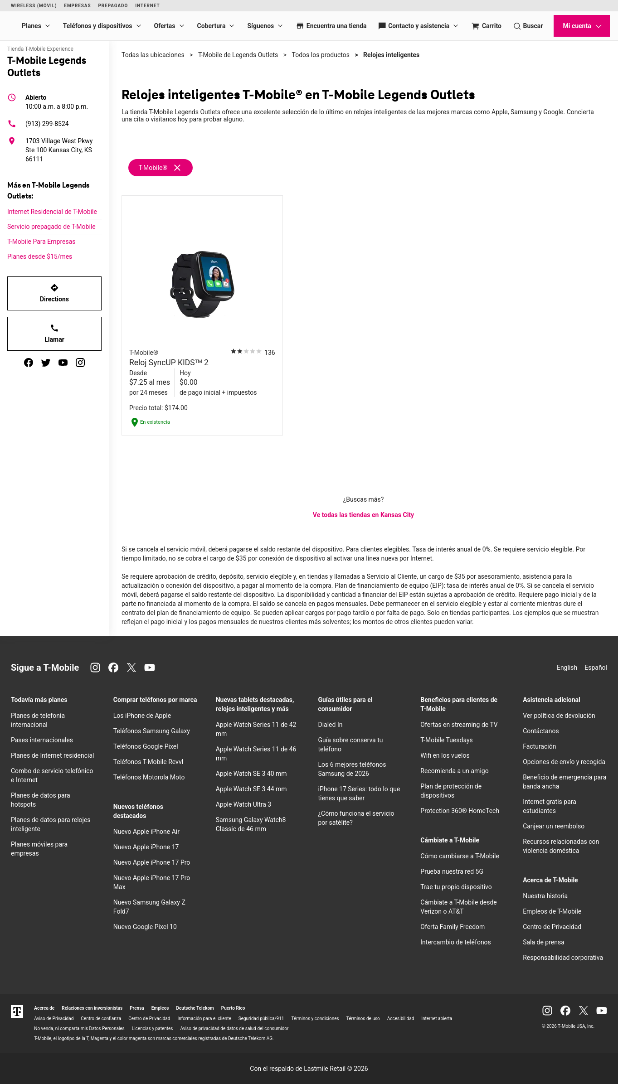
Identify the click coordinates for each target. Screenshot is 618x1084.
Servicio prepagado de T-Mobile (51, 226)
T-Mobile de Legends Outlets (238, 54)
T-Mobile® (152, 167)
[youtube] (63, 362)
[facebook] (28, 362)
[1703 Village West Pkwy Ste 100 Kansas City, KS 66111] (54, 150)
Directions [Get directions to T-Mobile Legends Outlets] (54, 293)
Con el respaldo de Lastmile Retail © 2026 (309, 1068)
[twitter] (45, 362)
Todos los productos (321, 54)
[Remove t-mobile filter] (161, 167)
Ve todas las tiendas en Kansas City (363, 514)
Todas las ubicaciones (153, 54)
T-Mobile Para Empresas (41, 241)
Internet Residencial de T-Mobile (52, 211)
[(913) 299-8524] (54, 123)
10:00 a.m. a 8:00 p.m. (56, 101)
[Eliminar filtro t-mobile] (177, 167)
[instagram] (80, 362)
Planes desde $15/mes (39, 256)
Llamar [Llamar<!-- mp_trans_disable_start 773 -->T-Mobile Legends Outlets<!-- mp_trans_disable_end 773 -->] (54, 333)
